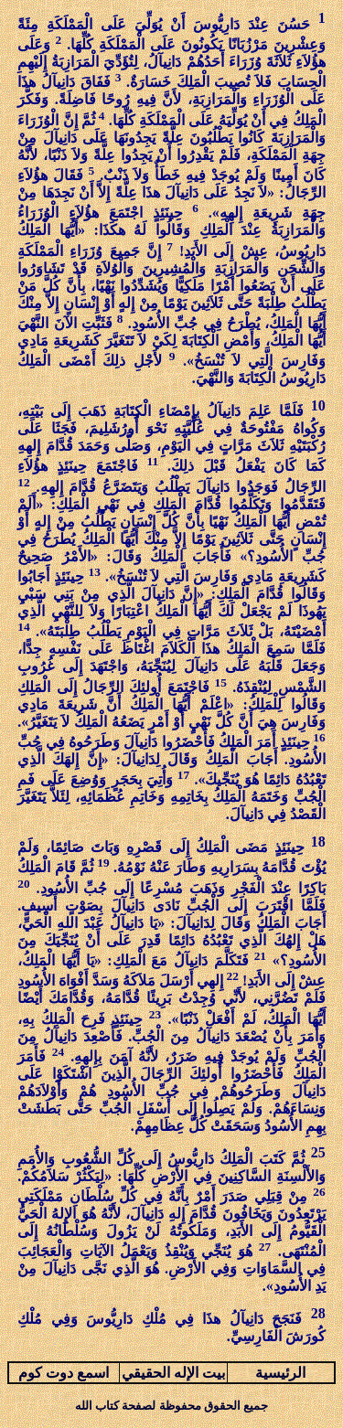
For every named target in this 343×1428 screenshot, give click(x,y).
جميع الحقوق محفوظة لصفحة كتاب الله (171, 1405)
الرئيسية (280, 1372)
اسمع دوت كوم (63, 1372)
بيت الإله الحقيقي (173, 1372)
